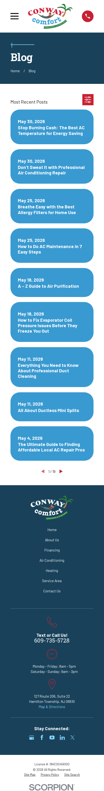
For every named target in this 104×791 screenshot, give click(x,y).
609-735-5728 (51, 641)
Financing (52, 550)
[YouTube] (52, 737)
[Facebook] (42, 737)
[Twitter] (72, 737)
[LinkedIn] (62, 737)
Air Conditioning (52, 560)
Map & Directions (52, 706)
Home (52, 529)
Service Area (52, 580)
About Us (52, 539)
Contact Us (52, 591)
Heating (52, 570)
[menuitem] (29, 774)
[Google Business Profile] (31, 737)
